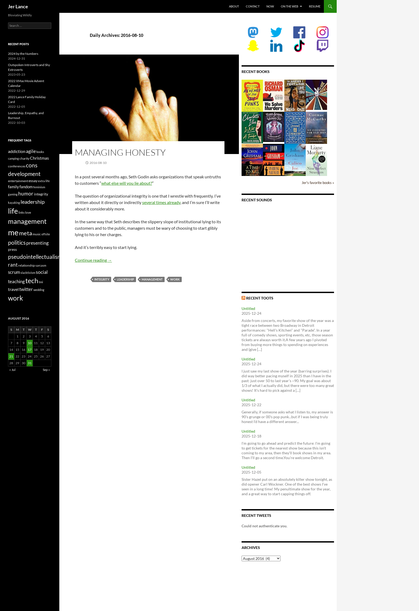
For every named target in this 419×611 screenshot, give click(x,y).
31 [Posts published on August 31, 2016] (30, 363)
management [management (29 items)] (27, 221)
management (152, 279)
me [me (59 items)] (13, 232)
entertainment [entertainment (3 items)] (18, 181)
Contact (252, 6)
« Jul (12, 370)
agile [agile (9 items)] (31, 151)
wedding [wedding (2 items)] (38, 289)
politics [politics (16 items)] (17, 242)
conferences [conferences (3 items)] (16, 166)
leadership (125, 279)
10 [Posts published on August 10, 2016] (30, 343)
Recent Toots (259, 298)
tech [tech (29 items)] (31, 280)
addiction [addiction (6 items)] (16, 151)
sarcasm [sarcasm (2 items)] (41, 265)
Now (270, 6)
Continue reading (93, 260)
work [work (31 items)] (15, 298)
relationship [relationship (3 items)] (26, 265)
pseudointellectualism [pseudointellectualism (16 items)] (35, 256)
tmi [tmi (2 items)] (41, 282)
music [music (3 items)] (37, 234)
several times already (161, 202)
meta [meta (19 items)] (25, 233)
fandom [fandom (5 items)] (26, 186)
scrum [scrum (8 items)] (14, 272)
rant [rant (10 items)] (13, 265)
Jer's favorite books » (318, 183)
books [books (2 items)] (40, 151)
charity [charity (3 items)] (24, 158)
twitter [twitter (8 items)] (26, 289)
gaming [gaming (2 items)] (13, 194)
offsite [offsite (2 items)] (45, 234)
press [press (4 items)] (12, 249)
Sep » (46, 370)
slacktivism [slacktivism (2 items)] (28, 272)
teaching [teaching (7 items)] (16, 281)
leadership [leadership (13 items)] (33, 201)
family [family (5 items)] (13, 186)
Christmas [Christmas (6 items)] (39, 157)
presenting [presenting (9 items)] (37, 243)
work (175, 279)
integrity (101, 279)
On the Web (289, 6)
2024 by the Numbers (23, 54)
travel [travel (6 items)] (13, 289)
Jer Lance (18, 6)
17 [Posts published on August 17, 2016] (30, 350)
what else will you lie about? (126, 183)
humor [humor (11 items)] (25, 193)
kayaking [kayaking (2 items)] (14, 202)
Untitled (248, 308)
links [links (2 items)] (21, 212)
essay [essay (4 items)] (33, 180)
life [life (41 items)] (13, 210)
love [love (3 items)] (28, 212)
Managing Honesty (120, 152)
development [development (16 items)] (24, 173)
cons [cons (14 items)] (31, 165)
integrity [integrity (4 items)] (41, 194)
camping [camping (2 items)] (13, 158)
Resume (314, 6)
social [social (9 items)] (42, 272)
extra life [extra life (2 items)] (44, 181)
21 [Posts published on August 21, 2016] (11, 356)
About (234, 6)
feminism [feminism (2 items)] (39, 187)
